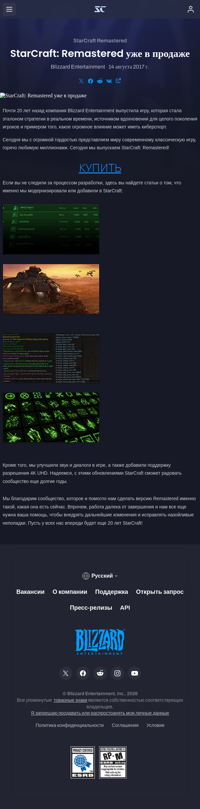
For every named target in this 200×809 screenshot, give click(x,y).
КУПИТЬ (100, 168)
